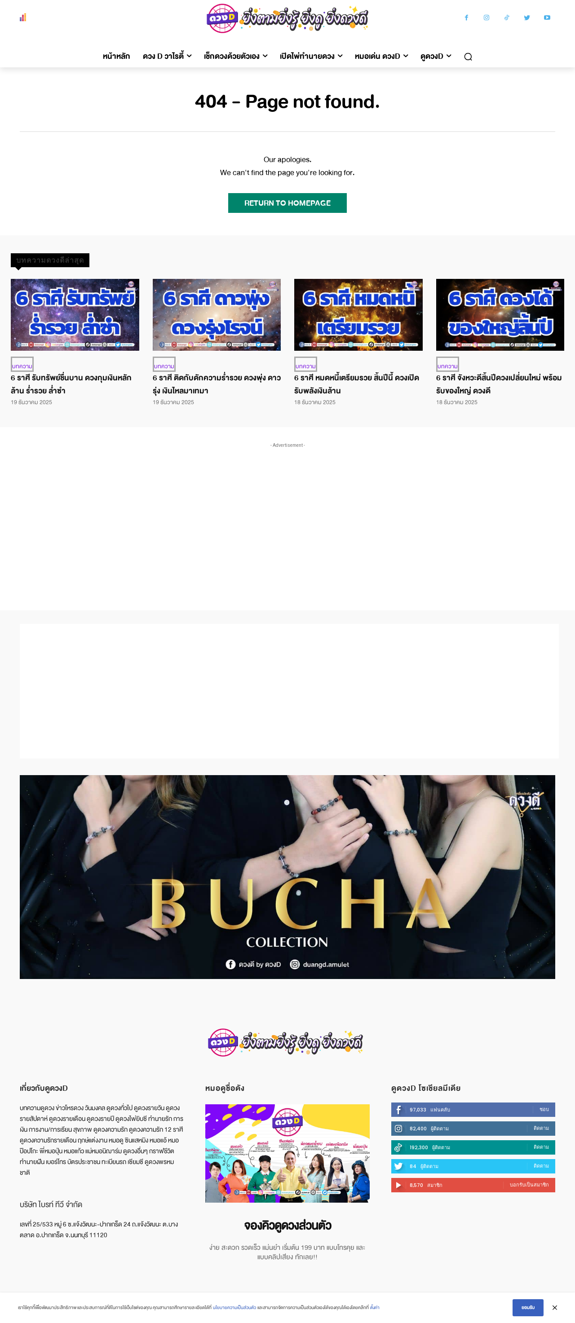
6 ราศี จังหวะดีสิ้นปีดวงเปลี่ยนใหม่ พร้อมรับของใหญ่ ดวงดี (499, 384)
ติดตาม (541, 1128)
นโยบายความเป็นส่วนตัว (234, 1307)
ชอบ (544, 1109)
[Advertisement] (287, 517)
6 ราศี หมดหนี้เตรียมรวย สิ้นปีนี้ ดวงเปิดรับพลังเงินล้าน (356, 384)
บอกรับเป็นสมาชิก (529, 1184)
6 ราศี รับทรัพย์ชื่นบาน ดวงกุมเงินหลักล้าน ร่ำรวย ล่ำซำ (71, 384)
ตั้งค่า (375, 1307)
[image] (287, 1153)
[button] (468, 56)
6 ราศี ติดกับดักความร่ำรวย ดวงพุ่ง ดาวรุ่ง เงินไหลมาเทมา (217, 384)
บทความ (22, 366)
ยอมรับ (528, 1307)
